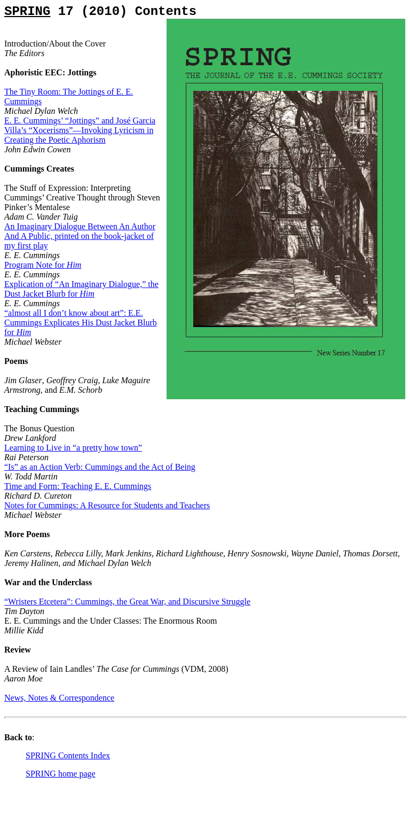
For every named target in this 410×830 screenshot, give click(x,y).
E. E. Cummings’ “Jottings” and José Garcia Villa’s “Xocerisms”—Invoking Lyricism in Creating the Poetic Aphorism (79, 130)
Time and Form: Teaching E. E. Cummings (77, 486)
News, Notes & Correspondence (59, 697)
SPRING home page (61, 773)
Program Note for (42, 264)
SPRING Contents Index (68, 755)
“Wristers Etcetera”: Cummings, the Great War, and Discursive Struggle (127, 601)
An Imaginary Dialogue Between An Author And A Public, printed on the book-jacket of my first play (79, 236)
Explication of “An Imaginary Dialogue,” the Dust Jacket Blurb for (81, 289)
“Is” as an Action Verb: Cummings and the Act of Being (99, 466)
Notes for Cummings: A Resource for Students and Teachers (107, 505)
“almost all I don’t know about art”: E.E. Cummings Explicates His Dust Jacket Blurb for (80, 322)
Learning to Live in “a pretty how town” (73, 447)
